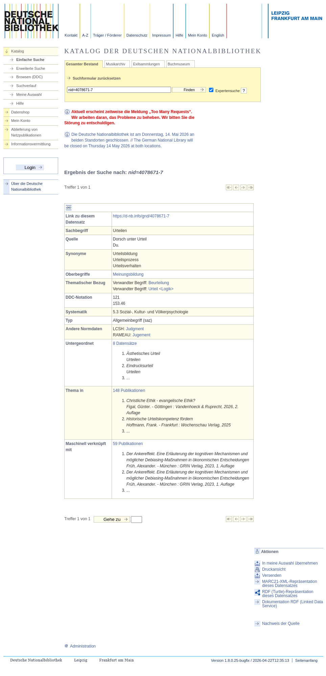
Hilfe (179, 35)
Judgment (135, 328)
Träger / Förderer (107, 35)
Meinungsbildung (128, 274)
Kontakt (71, 35)
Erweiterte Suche (30, 68)
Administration (80, 646)
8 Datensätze (125, 343)
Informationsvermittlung (30, 144)
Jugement (141, 335)
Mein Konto (197, 35)
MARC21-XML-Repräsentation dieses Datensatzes (289, 583)
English (218, 35)
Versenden (271, 575)
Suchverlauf (26, 86)
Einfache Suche (30, 60)
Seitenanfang (306, 660)
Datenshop (20, 112)
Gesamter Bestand (82, 64)
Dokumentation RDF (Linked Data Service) (292, 603)
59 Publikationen (128, 443)
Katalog (17, 51)
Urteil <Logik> (160, 289)
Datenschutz (136, 35)
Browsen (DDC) (29, 77)
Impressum (161, 35)
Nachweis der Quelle (281, 623)
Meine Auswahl (29, 94)
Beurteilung (158, 282)
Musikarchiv (115, 64)
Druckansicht (273, 569)
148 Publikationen (129, 390)
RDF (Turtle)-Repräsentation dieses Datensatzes (287, 593)
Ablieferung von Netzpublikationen (26, 132)
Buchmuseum (179, 64)
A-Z (85, 35)
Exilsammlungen (146, 64)
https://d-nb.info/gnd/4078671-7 (141, 216)
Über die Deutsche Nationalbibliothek (27, 186)
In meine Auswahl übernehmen (290, 563)
